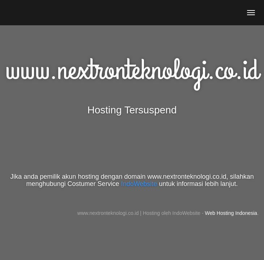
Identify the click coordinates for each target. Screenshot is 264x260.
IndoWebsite (139, 183)
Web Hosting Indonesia (231, 213)
